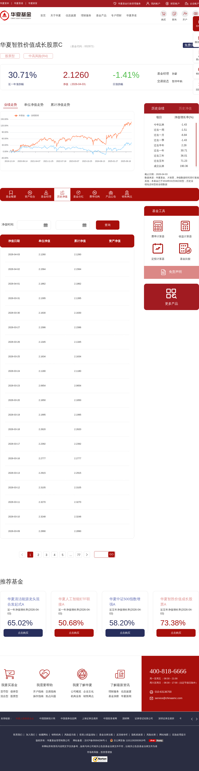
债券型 (14, 691)
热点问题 (51, 696)
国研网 (125, 718)
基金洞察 (114, 696)
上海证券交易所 (90, 718)
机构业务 (76, 696)
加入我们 (30, 734)
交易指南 (51, 691)
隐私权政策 (137, 734)
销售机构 (56, 734)
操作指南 (38, 696)
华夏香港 (18, 3)
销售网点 (88, 696)
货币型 (4, 691)
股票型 (14, 696)
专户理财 (116, 15)
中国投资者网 (110, 718)
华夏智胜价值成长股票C (31, 44)
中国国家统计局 (47, 718)
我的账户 (155, 3)
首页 (43, 15)
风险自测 (151, 734)
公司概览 (76, 691)
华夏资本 (4, 3)
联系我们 (17, 734)
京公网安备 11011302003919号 (128, 740)
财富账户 (175, 3)
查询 (174, 19)
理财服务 (86, 15)
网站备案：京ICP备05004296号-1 (90, 740)
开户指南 (38, 691)
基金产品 (101, 15)
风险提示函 (70, 734)
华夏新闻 (126, 696)
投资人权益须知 (87, 734)
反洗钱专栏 (122, 734)
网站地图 (163, 734)
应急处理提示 (179, 734)
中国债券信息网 (69, 718)
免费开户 (190, 45)
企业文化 (88, 691)
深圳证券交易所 (166, 718)
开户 (185, 19)
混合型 (4, 696)
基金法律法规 (106, 734)
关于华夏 (55, 15)
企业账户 (194, 3)
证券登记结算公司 (144, 718)
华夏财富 (32, 3)
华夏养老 (131, 15)
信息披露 (71, 15)
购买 (163, 19)
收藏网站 (43, 734)
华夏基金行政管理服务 (129, 3)
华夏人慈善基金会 (25, 718)
